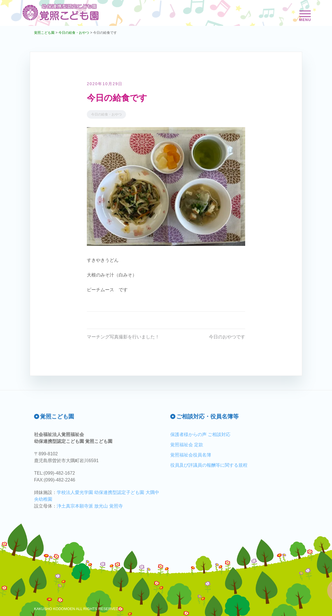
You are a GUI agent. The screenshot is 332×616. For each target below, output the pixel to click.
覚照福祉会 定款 (186, 444)
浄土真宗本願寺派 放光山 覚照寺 (90, 506)
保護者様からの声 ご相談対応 (200, 434)
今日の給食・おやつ (106, 114)
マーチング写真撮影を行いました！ (123, 336)
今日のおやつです (227, 336)
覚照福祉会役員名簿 (190, 454)
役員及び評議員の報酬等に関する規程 (208, 465)
